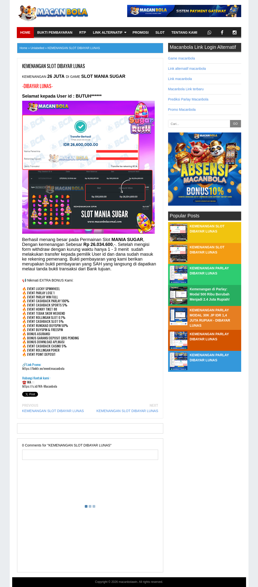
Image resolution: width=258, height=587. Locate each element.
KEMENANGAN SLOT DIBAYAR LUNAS (53, 411)
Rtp (82, 32)
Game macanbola (181, 58)
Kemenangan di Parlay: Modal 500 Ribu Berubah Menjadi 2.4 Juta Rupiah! (210, 294)
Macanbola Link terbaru (186, 89)
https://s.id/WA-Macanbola (39, 386)
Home (25, 32)
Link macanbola (180, 79)
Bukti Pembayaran (54, 32)
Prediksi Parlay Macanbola (188, 99)
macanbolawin (128, 582)
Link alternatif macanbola (187, 69)
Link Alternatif (108, 32)
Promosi (141, 32)
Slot (159, 32)
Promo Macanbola (182, 109)
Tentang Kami (184, 32)
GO (235, 123)
